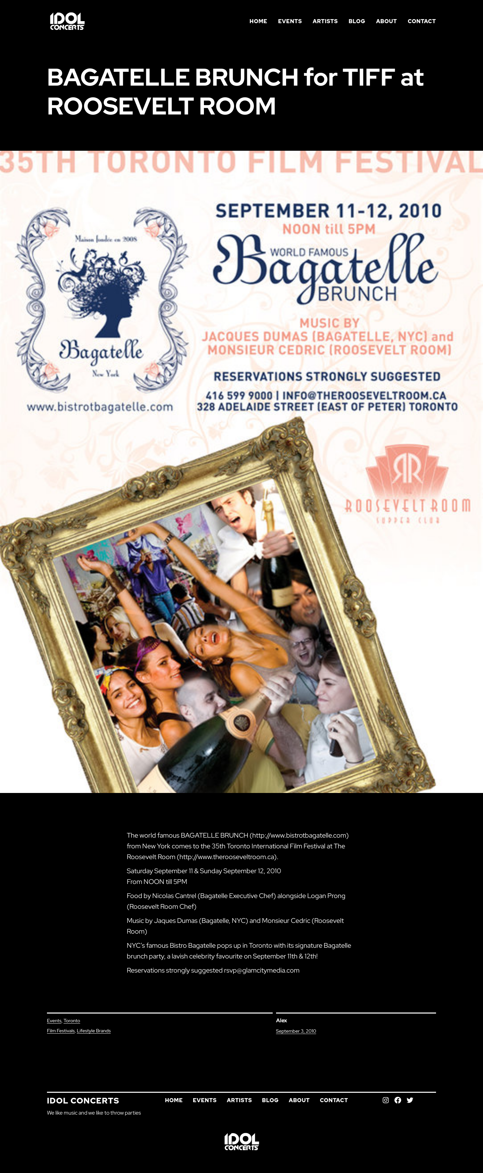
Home (258, 21)
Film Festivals (60, 1031)
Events (54, 1021)
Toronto (71, 1021)
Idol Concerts (83, 1100)
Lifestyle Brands (94, 1031)
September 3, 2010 (296, 1031)
